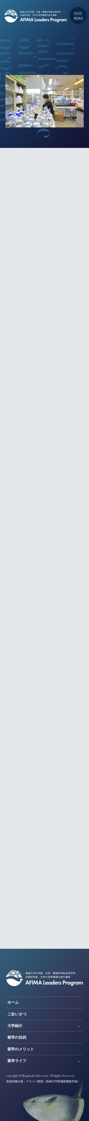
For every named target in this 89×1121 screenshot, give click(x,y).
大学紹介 (15, 1026)
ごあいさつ (16, 1014)
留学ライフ (16, 1061)
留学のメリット (20, 1049)
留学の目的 (16, 1037)
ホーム (13, 1002)
